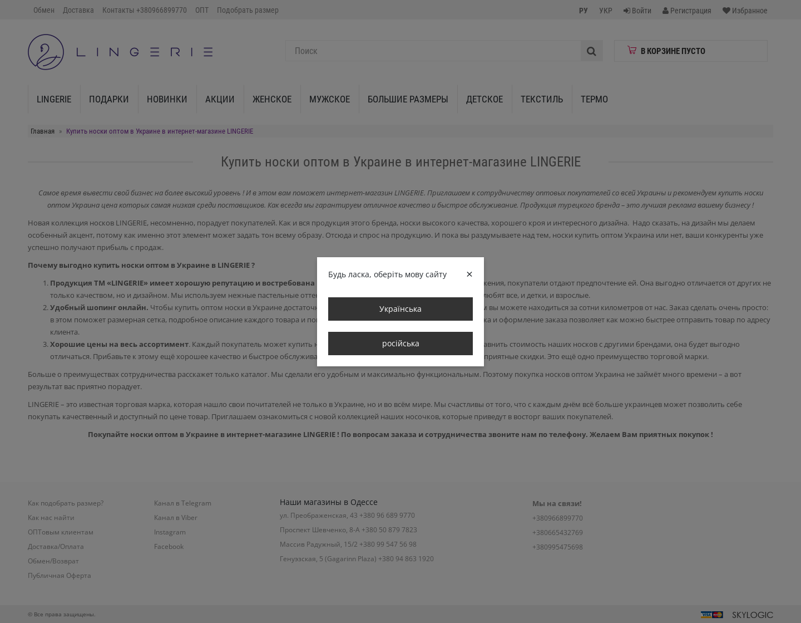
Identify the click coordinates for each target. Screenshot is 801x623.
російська (400, 343)
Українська (400, 308)
